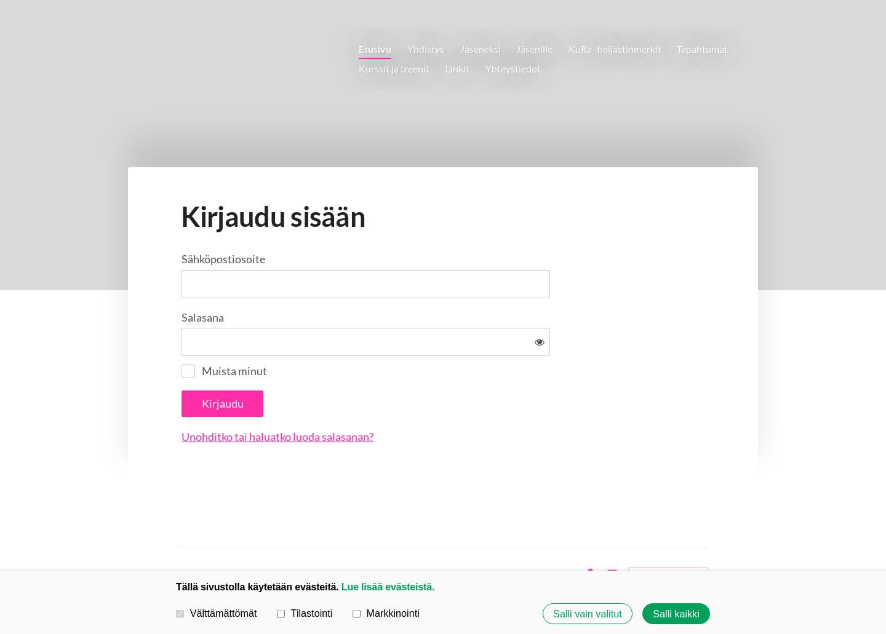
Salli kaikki (676, 613)
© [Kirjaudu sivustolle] (183, 535)
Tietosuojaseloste (491, 536)
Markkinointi (386, 613)
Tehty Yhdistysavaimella (668, 535)
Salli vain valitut (587, 613)
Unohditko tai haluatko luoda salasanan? (410, 396)
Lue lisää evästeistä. (387, 586)
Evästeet (554, 536)
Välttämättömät (216, 613)
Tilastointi (304, 613)
